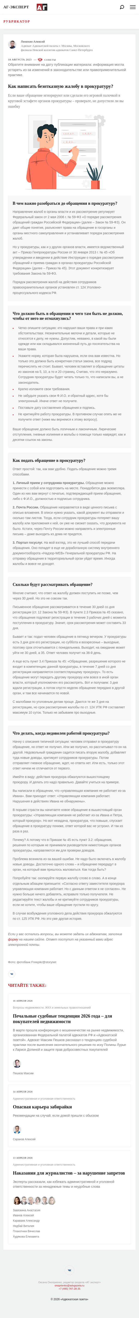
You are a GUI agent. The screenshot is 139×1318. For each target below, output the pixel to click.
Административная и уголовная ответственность (44, 1098)
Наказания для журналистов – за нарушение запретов (69, 1173)
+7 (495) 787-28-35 (69, 1288)
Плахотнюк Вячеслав (26, 1231)
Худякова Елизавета (26, 1236)
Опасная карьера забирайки (42, 1106)
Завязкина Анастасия (26, 1210)
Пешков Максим (23, 1073)
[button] (11, 974)
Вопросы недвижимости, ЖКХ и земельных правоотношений (52, 1007)
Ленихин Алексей (33, 41)
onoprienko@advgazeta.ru (69, 1285)
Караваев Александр (26, 1220)
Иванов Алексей (23, 1215)
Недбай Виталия (23, 1226)
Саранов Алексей (24, 1139)
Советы (50, 59)
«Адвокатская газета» (74, 1299)
